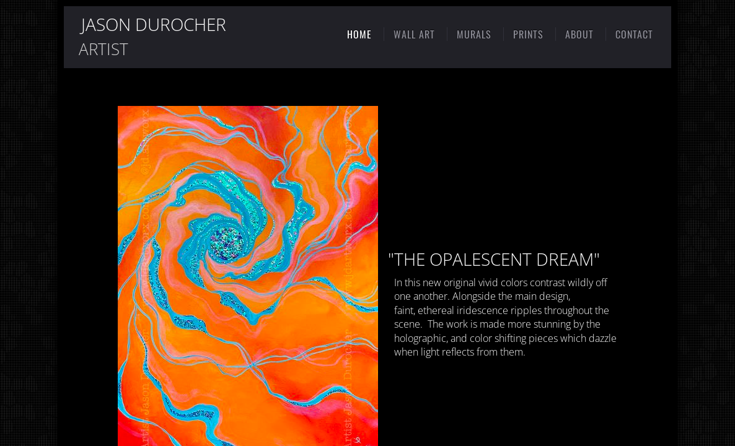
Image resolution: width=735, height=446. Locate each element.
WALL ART (414, 34)
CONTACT (634, 34)
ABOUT (579, 34)
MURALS (474, 34)
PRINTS (528, 34)
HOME (359, 34)
